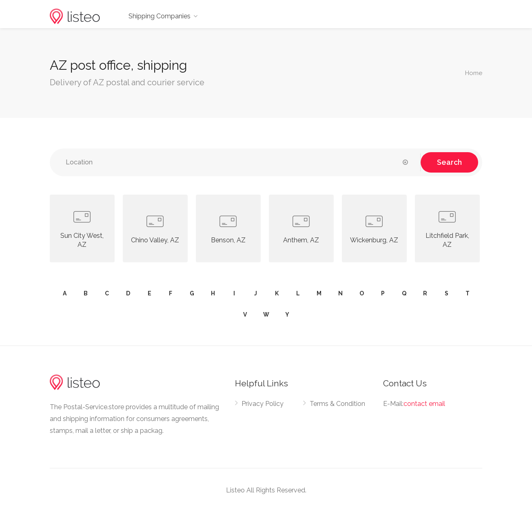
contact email (424, 404)
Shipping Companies (160, 16)
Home (473, 73)
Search (449, 162)
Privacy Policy (263, 404)
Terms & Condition (337, 404)
